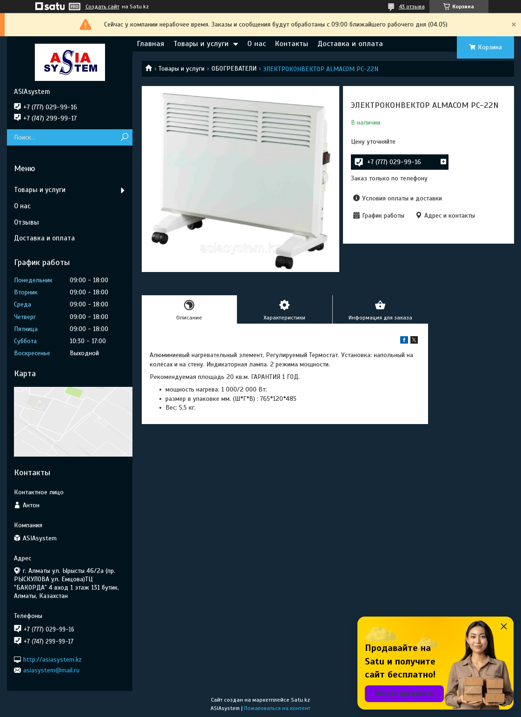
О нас (256, 43)
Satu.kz (300, 700)
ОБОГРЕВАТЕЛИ (234, 69)
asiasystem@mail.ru (51, 670)
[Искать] (124, 137)
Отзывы (26, 222)
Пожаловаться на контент (277, 708)
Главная (150, 43)
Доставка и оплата (350, 43)
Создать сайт (102, 6)
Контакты (291, 43)
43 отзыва (412, 6)
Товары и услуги (201, 43)
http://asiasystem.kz (52, 659)
